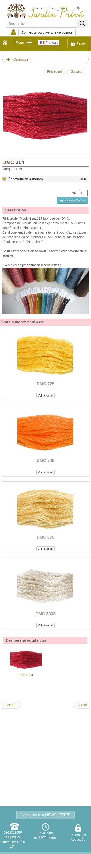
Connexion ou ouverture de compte (47, 32)
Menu (25, 43)
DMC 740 (45, 460)
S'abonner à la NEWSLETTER (45, 815)
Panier (78, 43)
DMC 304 (26, 661)
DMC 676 (45, 537)
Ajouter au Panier (72, 200)
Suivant (76, 71)
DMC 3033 (45, 613)
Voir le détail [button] (45, 395)
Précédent (54, 71)
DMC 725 (45, 384)
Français (49, 42)
